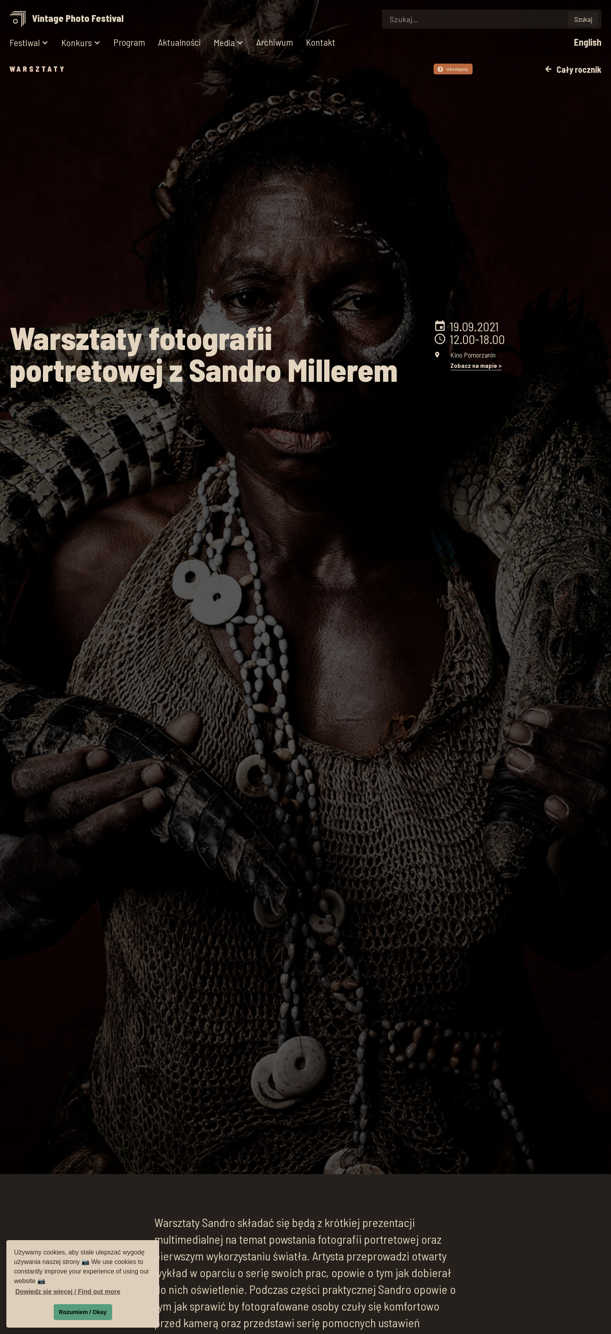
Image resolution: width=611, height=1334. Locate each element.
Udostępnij (453, 69)
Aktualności (179, 42)
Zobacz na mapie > (476, 365)
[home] (70, 19)
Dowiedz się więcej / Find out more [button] (67, 1291)
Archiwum (274, 42)
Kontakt (320, 42)
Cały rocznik (572, 69)
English (587, 42)
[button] (29, 43)
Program (129, 42)
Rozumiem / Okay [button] (83, 1312)
